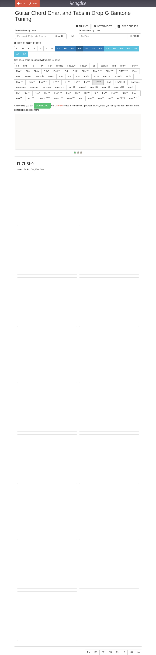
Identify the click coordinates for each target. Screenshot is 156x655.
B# (24, 54)
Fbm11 (45, 98)
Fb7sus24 (60, 87)
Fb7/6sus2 (120, 82)
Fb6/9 (46, 71)
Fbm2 (19, 71)
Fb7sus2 (47, 87)
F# (128, 48)
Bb (100, 48)
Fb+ (34, 66)
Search (60, 36)
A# (17, 54)
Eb (72, 48)
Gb (86, 48)
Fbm (25, 66)
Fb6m (36, 71)
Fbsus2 (59, 66)
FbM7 (106, 76)
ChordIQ (59, 105)
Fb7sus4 (34, 87)
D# (114, 48)
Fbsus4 (83, 66)
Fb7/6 (108, 82)
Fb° (50, 66)
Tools (33, 3)
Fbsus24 (104, 66)
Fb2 (114, 66)
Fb (79, 48)
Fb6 (28, 71)
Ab (93, 48)
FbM (56, 71)
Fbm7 (118, 76)
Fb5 (93, 66)
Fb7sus (119, 87)
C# (107, 48)
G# (135, 48)
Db (65, 48)
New (21, 3)
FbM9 (71, 98)
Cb (58, 48)
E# (121, 48)
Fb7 (66, 71)
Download (42, 105)
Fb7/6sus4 (135, 82)
